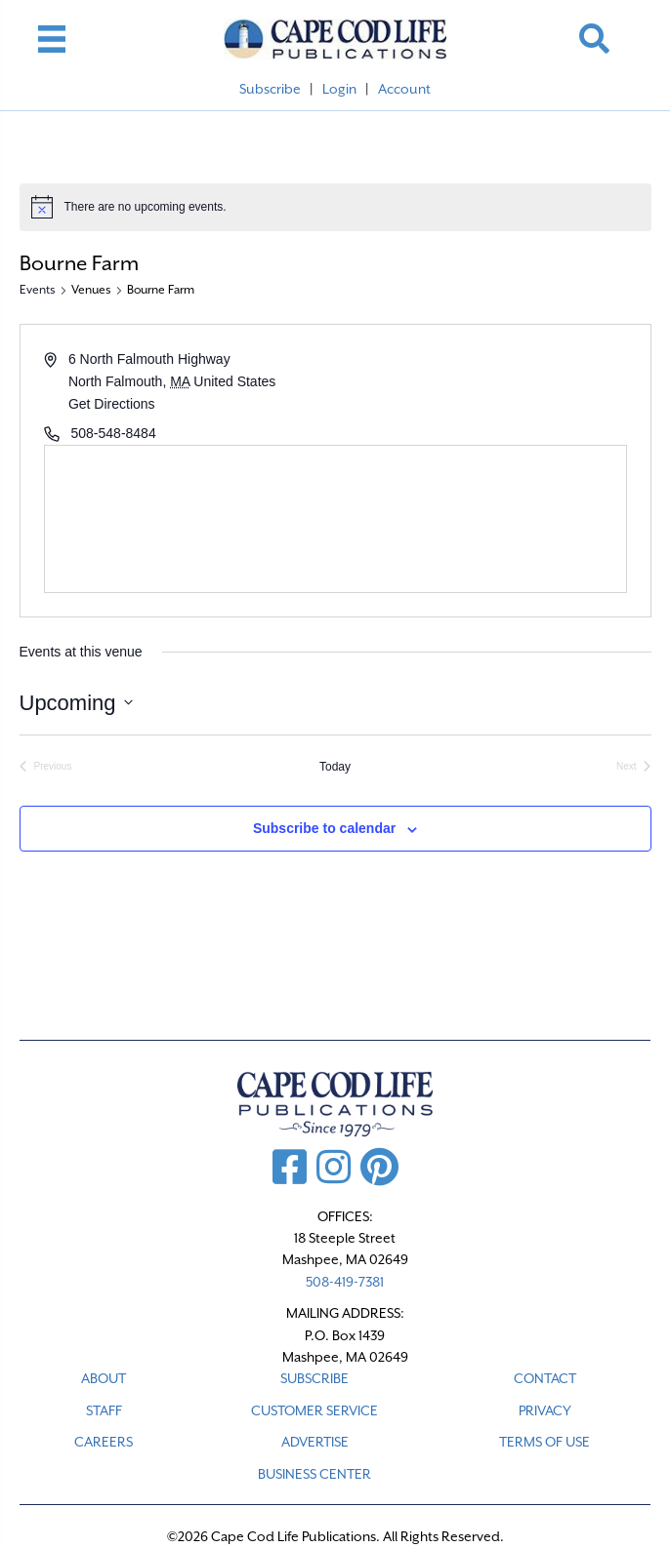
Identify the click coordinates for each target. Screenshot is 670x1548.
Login (339, 89)
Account (404, 89)
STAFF (104, 1410)
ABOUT (103, 1378)
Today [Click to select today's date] (335, 767)
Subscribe (270, 89)
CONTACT (545, 1378)
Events (38, 290)
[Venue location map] (335, 519)
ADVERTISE (315, 1441)
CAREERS (103, 1441)
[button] (594, 38)
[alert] (335, 206)
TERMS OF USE (544, 1441)
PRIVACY (545, 1410)
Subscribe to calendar (324, 828)
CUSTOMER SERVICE (314, 1410)
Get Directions (111, 404)
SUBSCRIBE (314, 1378)
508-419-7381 (345, 1282)
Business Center (314, 1474)
